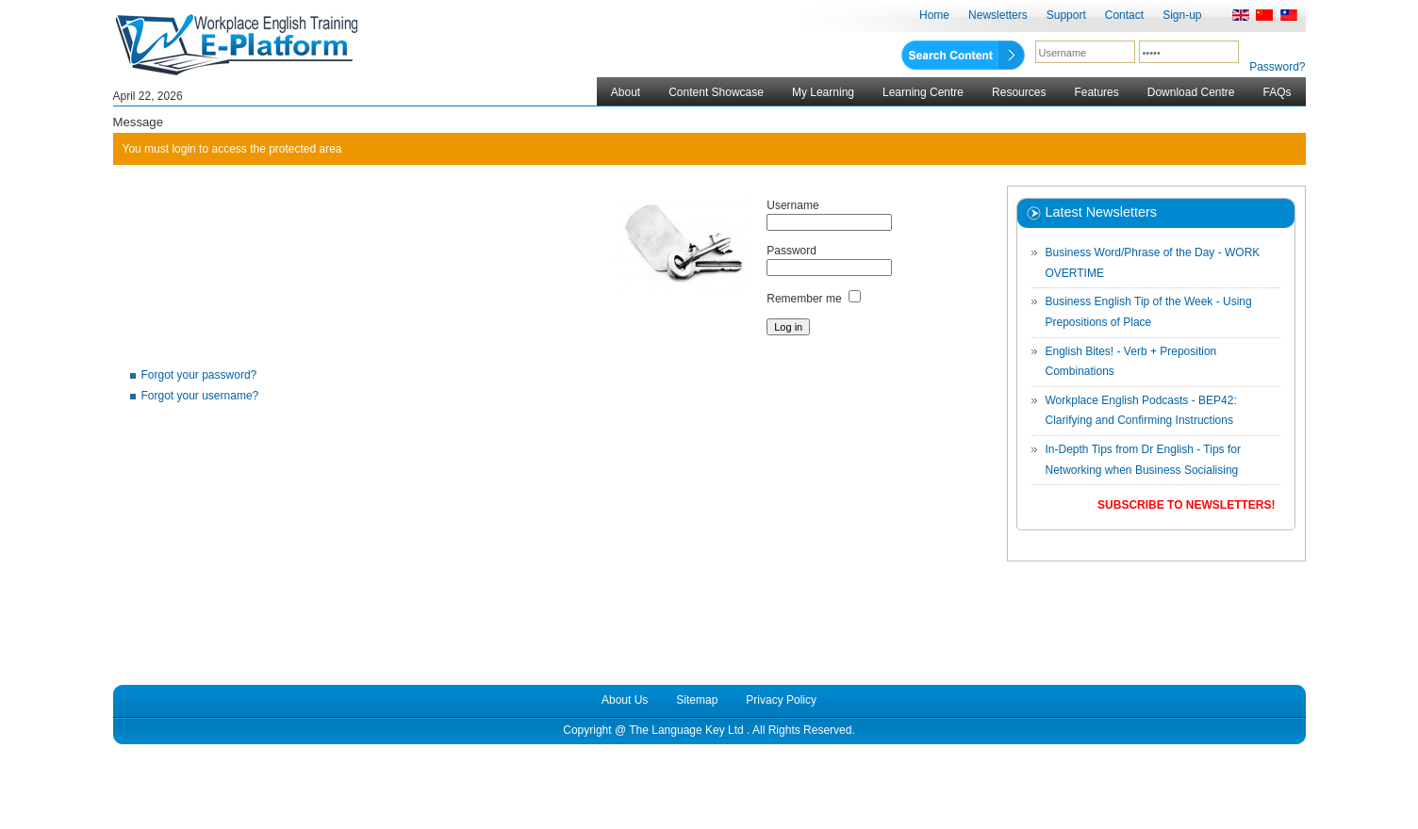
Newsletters (998, 15)
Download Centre (1191, 92)
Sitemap (696, 700)
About (625, 92)
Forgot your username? (200, 395)
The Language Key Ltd (686, 730)
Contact (1124, 15)
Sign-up (1181, 15)
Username (792, 205)
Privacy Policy (781, 700)
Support (1066, 15)
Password (791, 250)
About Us (625, 700)
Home (934, 15)
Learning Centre (923, 92)
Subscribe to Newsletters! (1186, 505)
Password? (1277, 66)
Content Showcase (716, 92)
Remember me (804, 298)
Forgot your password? (199, 375)
